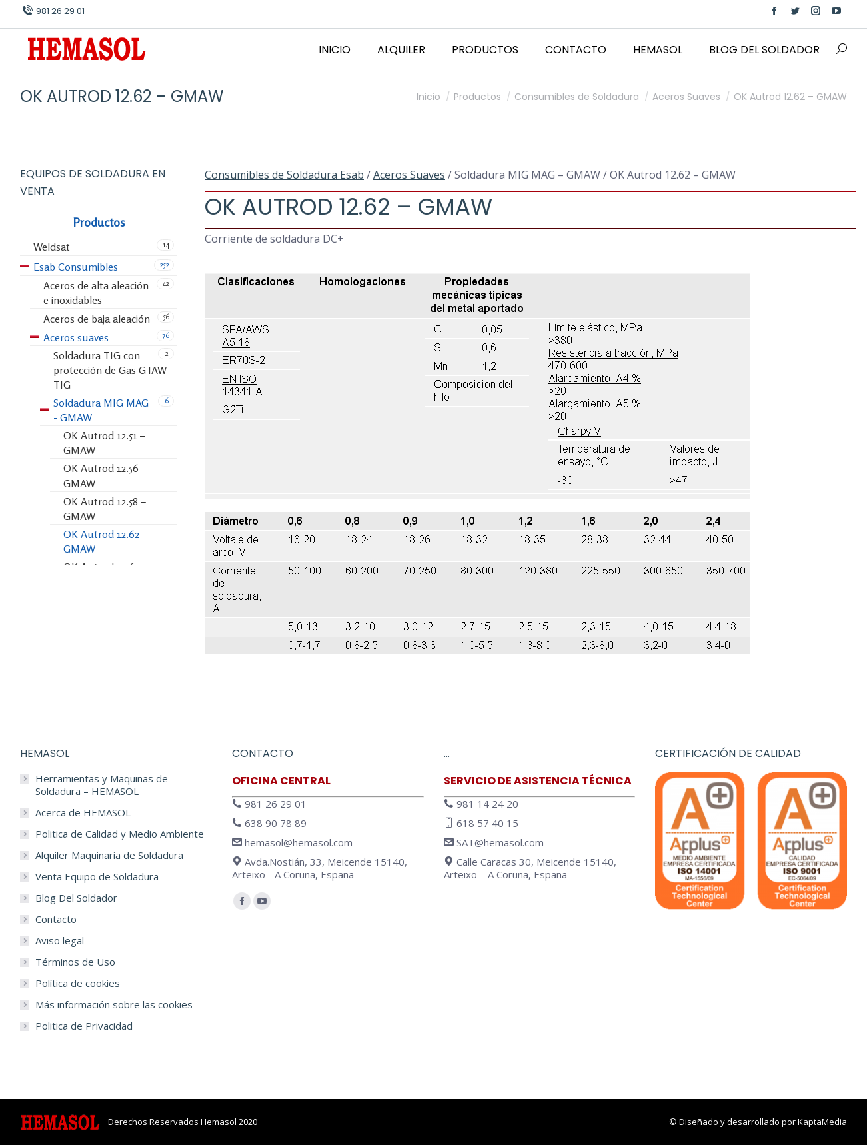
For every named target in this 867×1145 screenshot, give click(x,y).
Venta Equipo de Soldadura (97, 876)
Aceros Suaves (409, 174)
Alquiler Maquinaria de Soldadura (109, 855)
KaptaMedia (822, 1122)
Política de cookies (77, 983)
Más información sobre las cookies (114, 1004)
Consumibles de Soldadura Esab (284, 174)
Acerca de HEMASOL (83, 812)
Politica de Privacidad (84, 1026)
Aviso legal (59, 940)
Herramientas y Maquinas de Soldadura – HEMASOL (101, 785)
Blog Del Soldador (76, 898)
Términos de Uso (75, 962)
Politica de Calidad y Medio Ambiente (119, 834)
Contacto (56, 919)
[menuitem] (335, 50)
